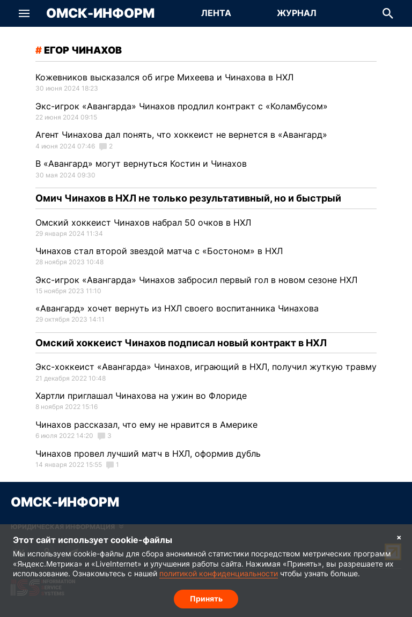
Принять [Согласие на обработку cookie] (206, 598)
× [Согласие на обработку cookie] (399, 536)
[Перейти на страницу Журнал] (296, 13)
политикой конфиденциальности (218, 573)
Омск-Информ (100, 13)
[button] (24, 13)
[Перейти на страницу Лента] (216, 13)
